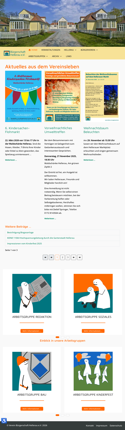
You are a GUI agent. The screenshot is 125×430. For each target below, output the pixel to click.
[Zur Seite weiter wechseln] (73, 257)
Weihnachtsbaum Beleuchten (96, 130)
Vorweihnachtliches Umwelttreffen (58, 129)
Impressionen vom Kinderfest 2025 (24, 243)
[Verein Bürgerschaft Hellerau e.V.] (14, 53)
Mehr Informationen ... (32, 331)
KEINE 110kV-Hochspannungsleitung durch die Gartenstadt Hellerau (41, 237)
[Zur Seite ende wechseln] (79, 257)
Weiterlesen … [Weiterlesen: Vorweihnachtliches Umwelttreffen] (50, 218)
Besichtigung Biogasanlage (20, 232)
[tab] (57, 337)
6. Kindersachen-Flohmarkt (17, 130)
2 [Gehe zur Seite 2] (62, 257)
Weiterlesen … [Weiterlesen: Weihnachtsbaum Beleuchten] (89, 160)
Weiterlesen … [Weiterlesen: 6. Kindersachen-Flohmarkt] (11, 160)
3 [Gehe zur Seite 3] (67, 257)
